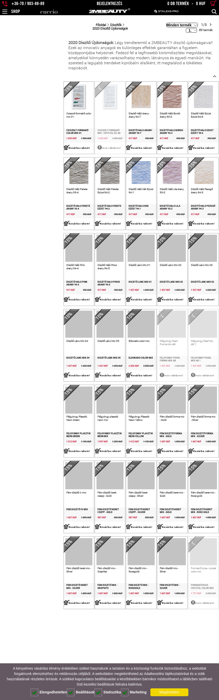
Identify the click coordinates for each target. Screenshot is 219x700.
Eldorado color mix (103, 397)
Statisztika (107, 692)
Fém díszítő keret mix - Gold (151, 574)
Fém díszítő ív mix (14, 574)
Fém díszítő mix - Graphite (62, 663)
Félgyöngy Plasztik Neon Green (18, 487)
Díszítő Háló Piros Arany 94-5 (65, 309)
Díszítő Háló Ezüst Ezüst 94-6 (196, 132)
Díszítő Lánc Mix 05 (58, 397)
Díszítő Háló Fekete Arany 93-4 (21, 220)
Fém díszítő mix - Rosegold (107, 663)
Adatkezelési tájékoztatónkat (166, 674)
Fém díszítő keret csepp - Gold (65, 574)
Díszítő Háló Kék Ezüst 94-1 (107, 220)
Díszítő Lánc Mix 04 (14, 397)
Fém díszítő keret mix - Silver (21, 663)
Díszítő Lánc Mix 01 (102, 309)
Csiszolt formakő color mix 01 (22, 132)
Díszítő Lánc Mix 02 (145, 309)
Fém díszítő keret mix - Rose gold (195, 576)
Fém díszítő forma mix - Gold (151, 486)
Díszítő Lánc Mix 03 (189, 309)
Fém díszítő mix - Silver (148, 663)
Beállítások (80, 692)
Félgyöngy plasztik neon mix (64, 486)
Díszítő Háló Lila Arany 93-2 (151, 220)
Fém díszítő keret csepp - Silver (106, 576)
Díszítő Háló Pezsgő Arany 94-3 (197, 220)
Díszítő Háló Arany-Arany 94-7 (109, 132)
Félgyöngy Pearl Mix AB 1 (193, 397)
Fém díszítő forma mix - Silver (196, 486)
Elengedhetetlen (49, 692)
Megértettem (169, 692)
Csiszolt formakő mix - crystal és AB (61, 133)
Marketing (134, 692)
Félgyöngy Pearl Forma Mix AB (153, 397)
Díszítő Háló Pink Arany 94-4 (20, 309)
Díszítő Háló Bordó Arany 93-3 (152, 132)
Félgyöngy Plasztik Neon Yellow (106, 487)
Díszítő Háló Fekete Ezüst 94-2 (65, 220)
